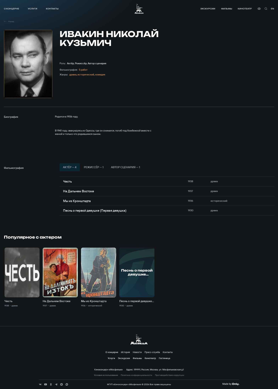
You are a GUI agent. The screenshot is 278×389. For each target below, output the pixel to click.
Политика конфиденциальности (136, 375)
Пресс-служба (152, 352)
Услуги (32, 8)
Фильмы (226, 8)
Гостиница (164, 358)
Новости (137, 352)
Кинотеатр (245, 8)
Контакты (52, 8)
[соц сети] (40, 384)
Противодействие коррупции (169, 375)
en (272, 8)
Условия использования (106, 375)
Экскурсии (207, 8)
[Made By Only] (230, 384)
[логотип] (139, 8)
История (125, 352)
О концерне (11, 8)
